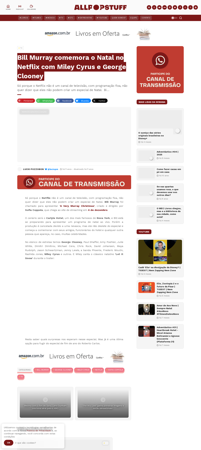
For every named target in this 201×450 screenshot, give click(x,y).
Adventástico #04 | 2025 (167, 153)
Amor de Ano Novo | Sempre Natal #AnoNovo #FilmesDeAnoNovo (168, 309)
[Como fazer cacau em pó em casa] (146, 173)
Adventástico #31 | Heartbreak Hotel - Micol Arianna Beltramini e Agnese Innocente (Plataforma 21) (168, 334)
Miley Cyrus (83, 370)
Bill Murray (43, 370)
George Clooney (63, 370)
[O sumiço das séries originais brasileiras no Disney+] (160, 122)
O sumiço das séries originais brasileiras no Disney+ (151, 135)
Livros (24, 18)
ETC (71, 18)
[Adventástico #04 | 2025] (146, 155)
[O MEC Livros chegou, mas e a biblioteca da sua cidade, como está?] (146, 212)
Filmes (37, 18)
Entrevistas (86, 18)
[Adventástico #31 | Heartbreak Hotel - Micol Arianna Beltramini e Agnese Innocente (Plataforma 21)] (146, 331)
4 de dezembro (97, 210)
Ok (8, 442)
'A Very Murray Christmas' (77, 205)
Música (50, 18)
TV (62, 18)
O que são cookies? (25, 443)
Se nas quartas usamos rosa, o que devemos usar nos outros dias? (167, 190)
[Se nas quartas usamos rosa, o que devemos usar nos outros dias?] (146, 190)
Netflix (98, 370)
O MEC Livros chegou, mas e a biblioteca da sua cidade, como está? (169, 212)
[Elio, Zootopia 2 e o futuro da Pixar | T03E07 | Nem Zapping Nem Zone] (146, 287)
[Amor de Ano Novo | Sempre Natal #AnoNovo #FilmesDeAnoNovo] (146, 309)
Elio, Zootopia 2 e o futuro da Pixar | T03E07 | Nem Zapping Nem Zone (168, 287)
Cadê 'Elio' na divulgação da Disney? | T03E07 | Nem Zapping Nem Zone (159, 268)
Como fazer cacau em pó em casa (169, 170)
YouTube (102, 18)
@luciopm (53, 169)
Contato (146, 18)
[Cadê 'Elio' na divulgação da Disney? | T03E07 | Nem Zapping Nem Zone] (160, 252)
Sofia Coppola (115, 370)
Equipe (133, 18)
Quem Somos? (119, 18)
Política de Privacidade (39, 430)
